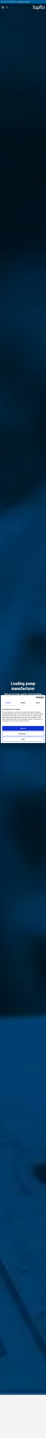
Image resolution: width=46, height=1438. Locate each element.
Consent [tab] (8, 702)
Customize (23, 734)
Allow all (23, 728)
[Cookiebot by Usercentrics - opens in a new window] (36, 697)
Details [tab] (23, 702)
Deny (23, 739)
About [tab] (38, 702)
